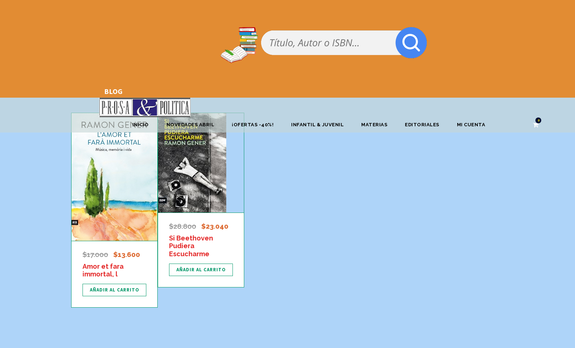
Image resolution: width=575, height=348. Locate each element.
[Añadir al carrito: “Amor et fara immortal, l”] (114, 290)
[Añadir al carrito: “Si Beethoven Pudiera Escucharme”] (201, 270)
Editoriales (422, 124)
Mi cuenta (471, 124)
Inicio (140, 124)
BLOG (113, 91)
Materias (374, 124)
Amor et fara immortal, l (103, 270)
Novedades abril (190, 124)
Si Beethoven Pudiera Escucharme (191, 246)
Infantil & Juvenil (317, 124)
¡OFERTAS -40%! (253, 124)
